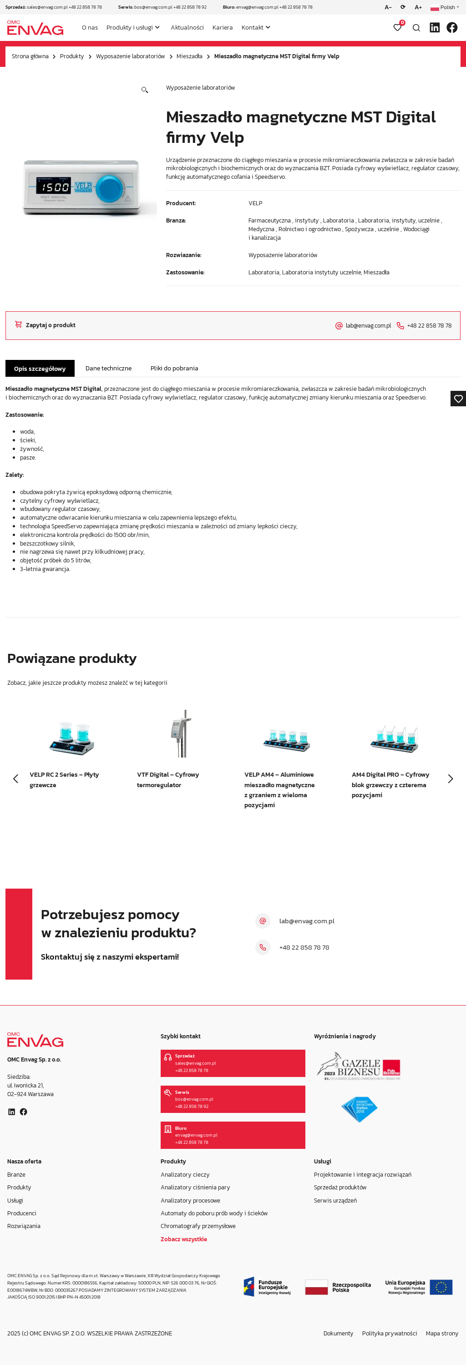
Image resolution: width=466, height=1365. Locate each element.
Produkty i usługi (129, 27)
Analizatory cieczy (185, 1174)
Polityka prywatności (389, 1333)
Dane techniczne (109, 368)
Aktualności (187, 27)
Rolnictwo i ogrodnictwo (310, 229)
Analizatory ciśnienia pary (195, 1187)
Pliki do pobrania (174, 368)
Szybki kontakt (181, 1036)
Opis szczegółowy (40, 368)
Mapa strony (442, 1333)
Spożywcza (359, 229)
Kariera (223, 27)
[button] (145, 90)
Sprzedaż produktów (340, 1187)
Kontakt (252, 27)
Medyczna (261, 229)
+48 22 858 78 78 (85, 7)
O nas (90, 27)
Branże (16, 1174)
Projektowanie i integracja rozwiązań (362, 1174)
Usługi (15, 1200)
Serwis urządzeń (335, 1200)
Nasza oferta (24, 1162)
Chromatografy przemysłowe (198, 1226)
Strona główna (30, 56)
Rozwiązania (24, 1226)
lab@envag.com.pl (306, 921)
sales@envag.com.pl (47, 7)
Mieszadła (190, 56)
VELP (255, 203)
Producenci (21, 1213)
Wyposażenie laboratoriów (130, 56)
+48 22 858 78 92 (190, 7)
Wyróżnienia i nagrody (345, 1036)
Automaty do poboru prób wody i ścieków (214, 1213)
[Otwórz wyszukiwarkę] (416, 27)
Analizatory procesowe (190, 1200)
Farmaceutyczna (269, 220)
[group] (72, 756)
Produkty (72, 56)
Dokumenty (339, 1333)
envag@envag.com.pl (257, 7)
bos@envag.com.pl (153, 7)
